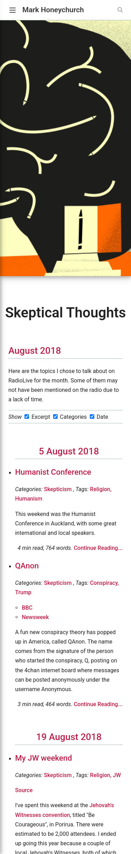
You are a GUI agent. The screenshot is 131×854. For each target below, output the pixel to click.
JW (117, 775)
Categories (73, 417)
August (23, 350)
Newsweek (35, 617)
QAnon (27, 565)
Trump (23, 592)
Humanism (28, 498)
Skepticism (58, 489)
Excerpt (40, 417)
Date (102, 417)
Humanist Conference (53, 471)
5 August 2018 (69, 451)
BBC (27, 607)
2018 (50, 350)
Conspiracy (104, 583)
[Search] (121, 10)
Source (23, 790)
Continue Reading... (98, 548)
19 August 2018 (69, 737)
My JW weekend (43, 757)
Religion (101, 489)
